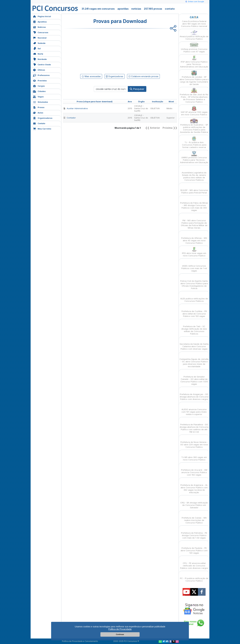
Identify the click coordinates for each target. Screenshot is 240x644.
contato (170, 8)
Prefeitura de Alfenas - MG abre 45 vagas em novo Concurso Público (194, 237)
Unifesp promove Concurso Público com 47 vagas (194, 47)
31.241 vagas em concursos (98, 8)
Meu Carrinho (42, 128)
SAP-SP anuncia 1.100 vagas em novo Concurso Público (194, 110)
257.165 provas (153, 8)
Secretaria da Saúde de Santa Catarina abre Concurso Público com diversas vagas (194, 343)
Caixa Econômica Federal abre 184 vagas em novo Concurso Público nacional (194, 21)
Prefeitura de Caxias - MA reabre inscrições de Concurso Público (194, 517)
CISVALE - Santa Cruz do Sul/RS (141, 108)
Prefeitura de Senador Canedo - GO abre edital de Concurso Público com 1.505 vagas (194, 377)
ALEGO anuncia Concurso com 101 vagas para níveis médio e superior (194, 409)
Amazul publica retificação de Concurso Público (194, 35)
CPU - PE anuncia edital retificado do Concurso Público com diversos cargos (194, 563)
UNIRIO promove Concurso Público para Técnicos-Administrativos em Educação (194, 157)
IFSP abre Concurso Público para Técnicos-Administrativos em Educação (194, 61)
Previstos (40, 80)
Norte (38, 53)
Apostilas (40, 21)
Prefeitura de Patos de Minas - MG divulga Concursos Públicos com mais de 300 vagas (194, 203)
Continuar (120, 634)
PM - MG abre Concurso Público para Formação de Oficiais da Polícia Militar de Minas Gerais (194, 221)
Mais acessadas (91, 76)
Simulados (40, 101)
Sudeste (39, 43)
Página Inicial (42, 16)
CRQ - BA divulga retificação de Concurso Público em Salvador (194, 502)
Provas (38, 107)
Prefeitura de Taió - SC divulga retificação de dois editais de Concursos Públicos (194, 327)
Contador (70, 117)
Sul (37, 48)
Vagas (38, 96)
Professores (41, 75)
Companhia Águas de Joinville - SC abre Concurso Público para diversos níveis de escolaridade (194, 360)
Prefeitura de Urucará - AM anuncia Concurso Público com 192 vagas (194, 469)
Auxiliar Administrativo (76, 108)
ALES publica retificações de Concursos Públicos (194, 297)
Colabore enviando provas (143, 76)
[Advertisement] (95, 50)
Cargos (39, 85)
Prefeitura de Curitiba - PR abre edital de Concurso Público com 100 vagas (194, 311)
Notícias (39, 26)
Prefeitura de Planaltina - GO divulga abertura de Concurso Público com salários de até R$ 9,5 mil (194, 425)
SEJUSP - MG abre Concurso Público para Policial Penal (194, 189)
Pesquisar (137, 88)
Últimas (39, 69)
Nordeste (40, 59)
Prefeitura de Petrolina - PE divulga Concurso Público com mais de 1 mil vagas (194, 532)
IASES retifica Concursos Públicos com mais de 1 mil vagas (194, 265)
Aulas (38, 112)
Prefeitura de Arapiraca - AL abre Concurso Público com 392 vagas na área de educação (194, 486)
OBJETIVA (155, 108)
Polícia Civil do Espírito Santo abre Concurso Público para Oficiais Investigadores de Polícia (194, 282)
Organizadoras (42, 117)
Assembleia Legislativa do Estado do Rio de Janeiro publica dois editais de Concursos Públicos (194, 173)
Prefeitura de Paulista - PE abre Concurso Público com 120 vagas (194, 547)
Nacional (40, 37)
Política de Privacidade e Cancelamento (80, 641)
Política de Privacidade (120, 629)
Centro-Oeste (42, 64)
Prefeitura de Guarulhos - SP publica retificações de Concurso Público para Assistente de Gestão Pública (194, 125)
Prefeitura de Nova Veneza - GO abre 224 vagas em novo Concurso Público (194, 441)
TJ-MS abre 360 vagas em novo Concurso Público (194, 456)
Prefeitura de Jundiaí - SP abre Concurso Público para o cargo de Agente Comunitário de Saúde (194, 77)
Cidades (39, 91)
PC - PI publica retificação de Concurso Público (194, 577)
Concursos (40, 32)
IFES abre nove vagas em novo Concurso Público (194, 252)
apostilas (123, 8)
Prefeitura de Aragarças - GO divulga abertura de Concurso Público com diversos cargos (194, 394)
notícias (136, 8)
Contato (39, 123)
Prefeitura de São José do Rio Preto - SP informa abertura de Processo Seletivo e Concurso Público (194, 95)
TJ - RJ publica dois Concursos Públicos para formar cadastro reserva (194, 142)
